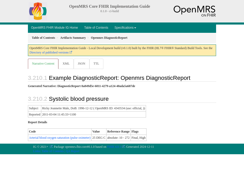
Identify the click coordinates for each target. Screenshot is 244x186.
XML (66, 63)
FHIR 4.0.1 (114, 147)
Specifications (125, 27)
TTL (96, 63)
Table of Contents (96, 27)
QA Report (72, 151)
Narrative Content (43, 63)
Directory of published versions (49, 52)
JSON (81, 63)
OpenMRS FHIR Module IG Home (54, 27)
